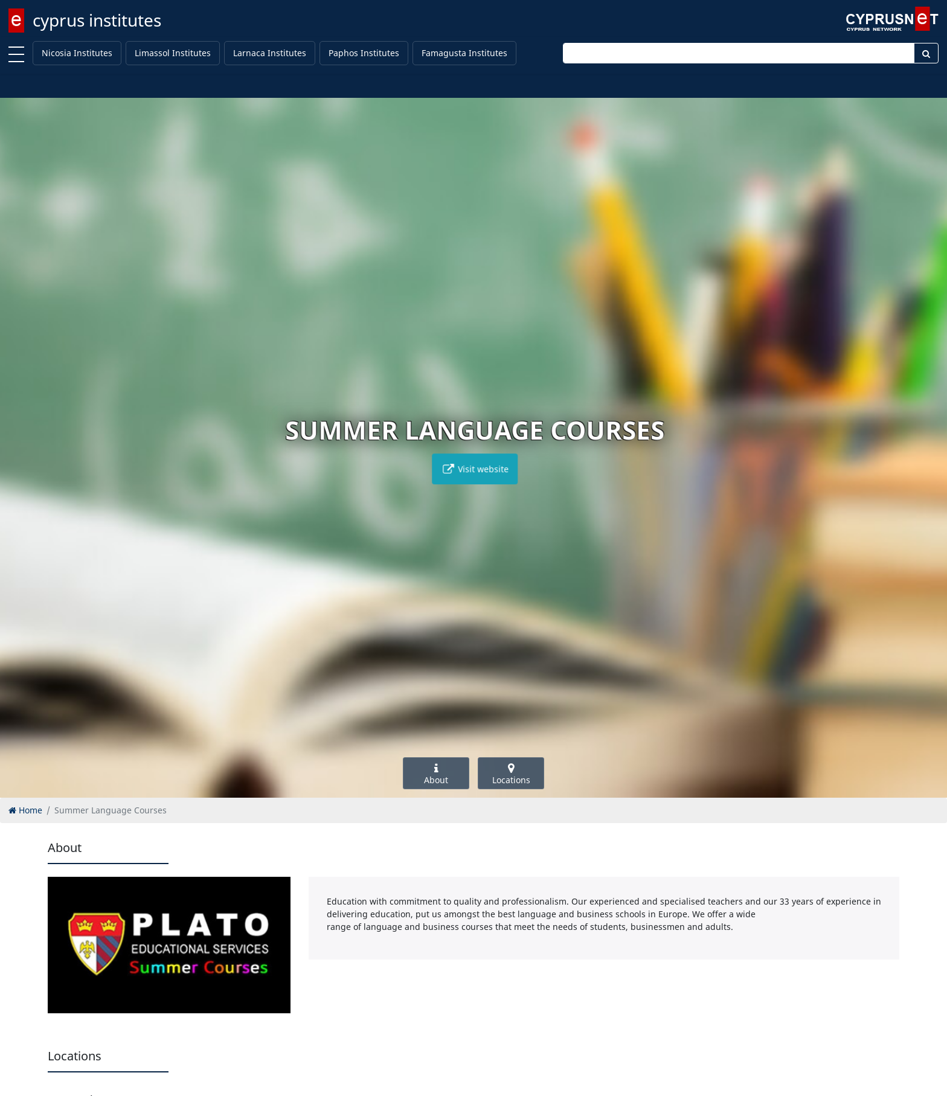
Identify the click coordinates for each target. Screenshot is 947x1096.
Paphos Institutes (364, 52)
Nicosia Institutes (77, 52)
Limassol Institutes (173, 52)
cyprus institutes (97, 19)
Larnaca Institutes (269, 52)
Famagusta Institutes (464, 52)
